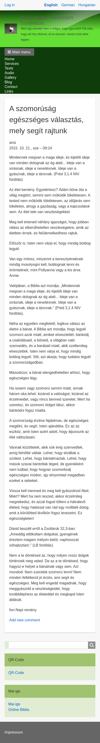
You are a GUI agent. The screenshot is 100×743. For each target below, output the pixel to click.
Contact (11, 87)
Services (12, 64)
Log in (10, 5)
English (51, 5)
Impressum (14, 732)
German (68, 5)
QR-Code (16, 673)
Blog (8, 82)
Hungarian (86, 5)
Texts (9, 68)
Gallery (10, 77)
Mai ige (14, 704)
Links (9, 91)
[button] (19, 52)
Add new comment (24, 620)
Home (10, 59)
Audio (9, 73)
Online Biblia (18, 710)
